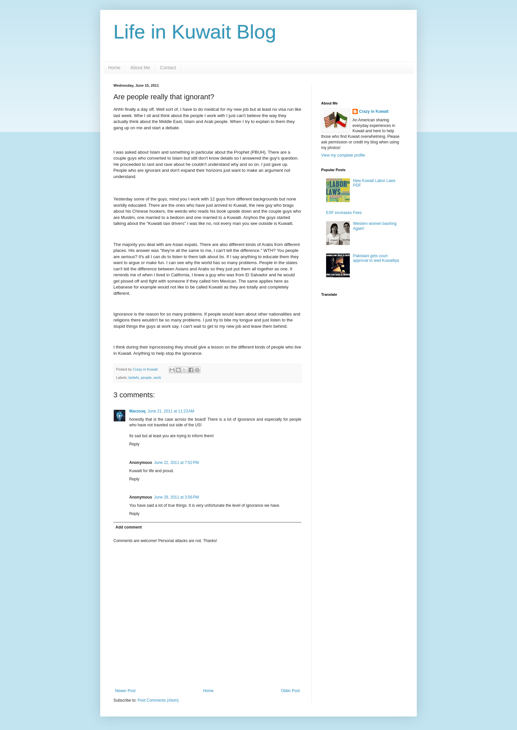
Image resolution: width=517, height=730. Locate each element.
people (146, 378)
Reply (134, 444)
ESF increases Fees (344, 212)
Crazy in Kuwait (373, 111)
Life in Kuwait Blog (194, 32)
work (157, 378)
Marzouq (137, 411)
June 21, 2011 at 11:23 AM (170, 411)
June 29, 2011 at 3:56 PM (176, 497)
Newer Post (125, 690)
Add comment (128, 527)
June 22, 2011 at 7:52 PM (176, 462)
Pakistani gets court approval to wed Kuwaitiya (376, 258)
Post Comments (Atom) (158, 700)
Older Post (290, 690)
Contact (168, 67)
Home (114, 67)
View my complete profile (343, 155)
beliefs (134, 378)
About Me (140, 67)
